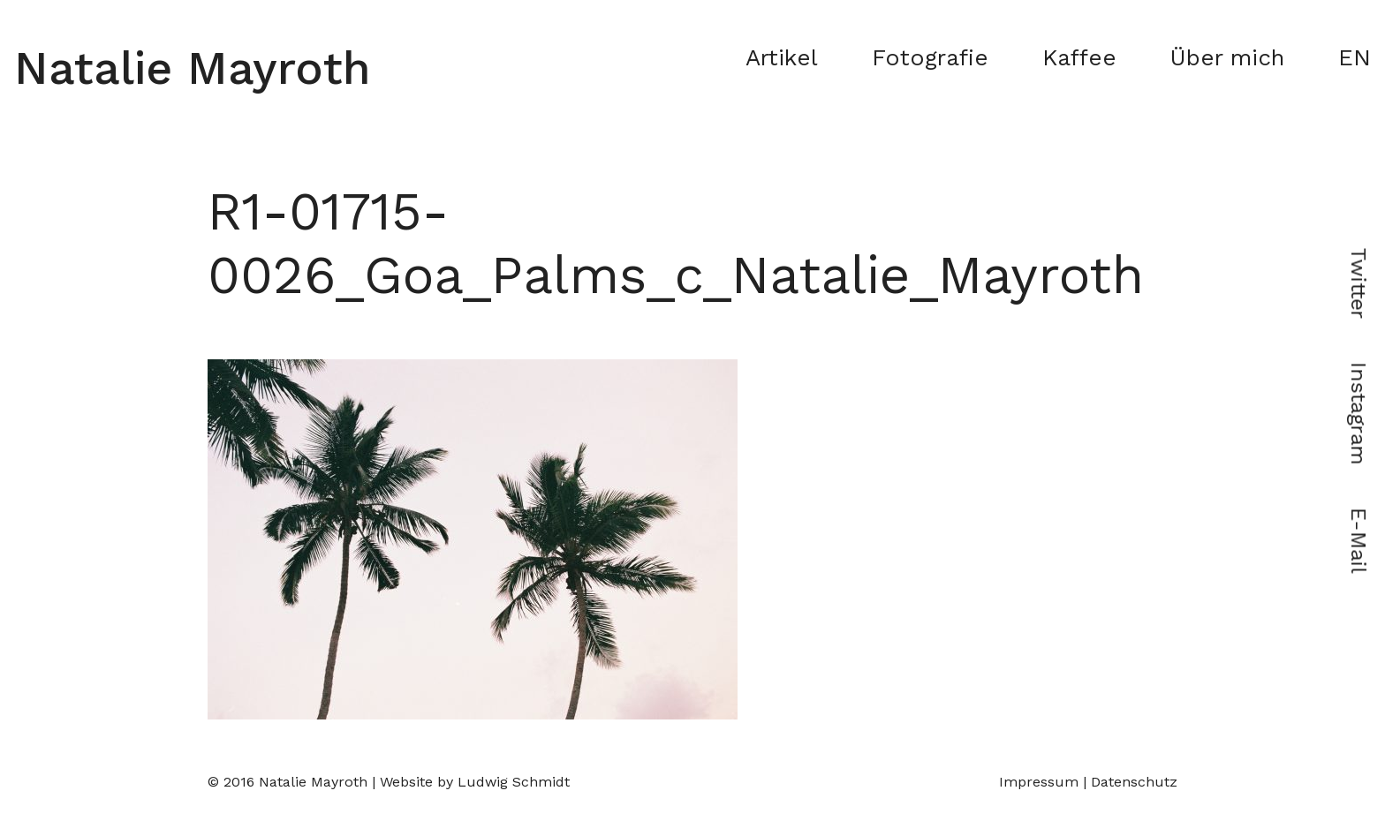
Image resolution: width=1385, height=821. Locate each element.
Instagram (1358, 413)
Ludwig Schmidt (514, 781)
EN (1354, 57)
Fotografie (930, 57)
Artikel (781, 57)
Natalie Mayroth (192, 68)
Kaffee (1079, 57)
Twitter (1358, 284)
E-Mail (1358, 541)
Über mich (1227, 57)
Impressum (1038, 781)
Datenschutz (1134, 781)
